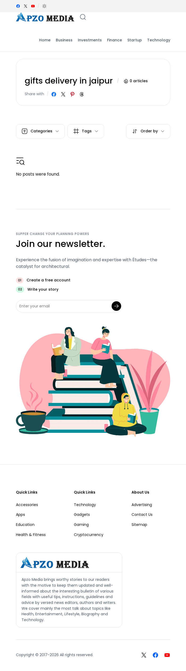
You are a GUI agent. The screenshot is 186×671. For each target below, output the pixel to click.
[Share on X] (63, 94)
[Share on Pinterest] (72, 94)
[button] (44, 6)
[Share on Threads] (81, 94)
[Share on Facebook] (54, 94)
